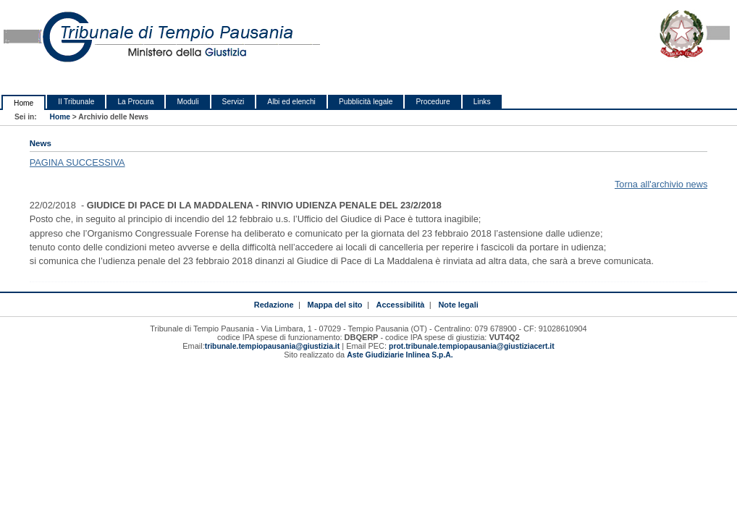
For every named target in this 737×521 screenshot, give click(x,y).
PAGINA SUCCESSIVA (77, 162)
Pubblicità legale (366, 102)
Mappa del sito (335, 304)
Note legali (458, 304)
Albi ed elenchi (291, 102)
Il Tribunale (76, 102)
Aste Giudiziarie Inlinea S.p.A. (399, 355)
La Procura (135, 102)
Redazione (274, 304)
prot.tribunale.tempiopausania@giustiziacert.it (472, 346)
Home (23, 103)
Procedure (433, 102)
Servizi (233, 102)
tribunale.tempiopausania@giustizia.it (272, 346)
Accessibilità (400, 304)
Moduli (187, 102)
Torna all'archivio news (661, 184)
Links (482, 102)
